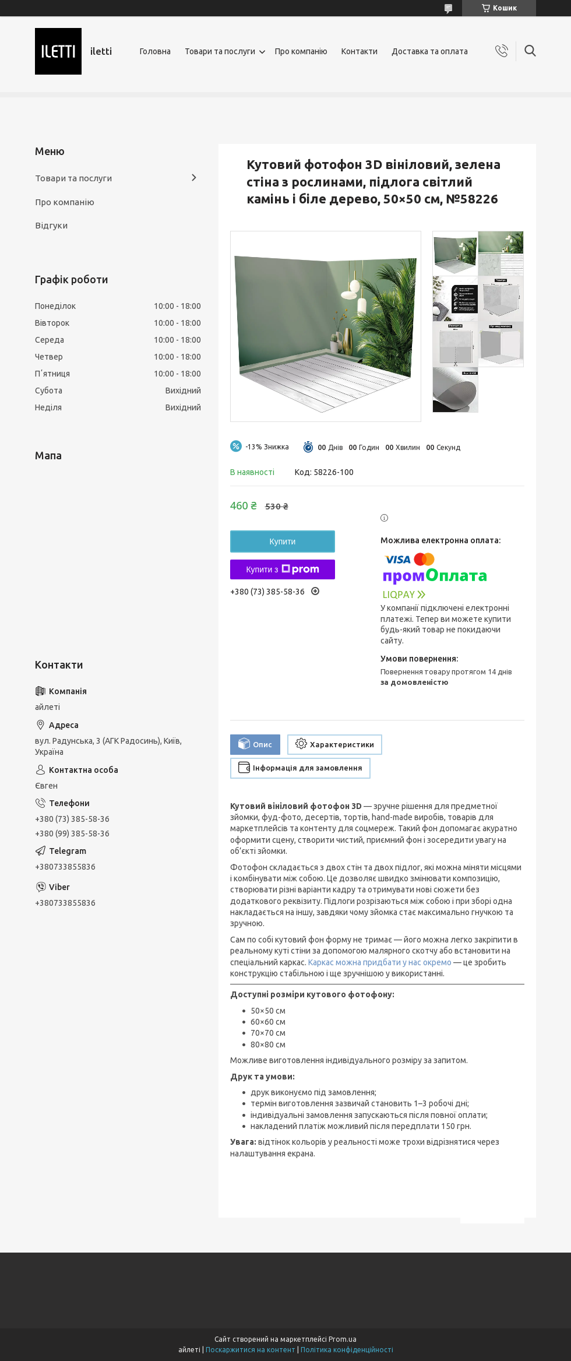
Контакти (359, 51)
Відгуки (51, 225)
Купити (283, 541)
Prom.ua (343, 1339)
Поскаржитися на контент (250, 1349)
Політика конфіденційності (347, 1349)
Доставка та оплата (430, 51)
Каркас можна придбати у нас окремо (380, 962)
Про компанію (301, 51)
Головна (155, 51)
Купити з (282, 569)
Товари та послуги (220, 51)
